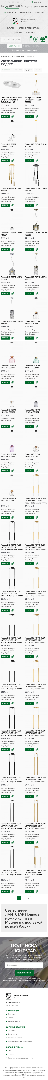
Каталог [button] (10, 28)
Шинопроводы (17, 50)
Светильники (14, 46)
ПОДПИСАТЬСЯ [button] (24, 973)
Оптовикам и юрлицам (30, 28)
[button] (12, 7)
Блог (9, 1051)
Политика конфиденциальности (20, 1058)
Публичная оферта (15, 1038)
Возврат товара (14, 1021)
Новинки (17, 32)
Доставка (11, 1014)
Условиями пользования (28, 980)
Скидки (10, 1054)
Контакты (30, 32)
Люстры (26, 46)
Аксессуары (32, 50)
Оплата (10, 1018)
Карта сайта (12, 1034)
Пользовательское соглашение (20, 1042)
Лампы (36, 46)
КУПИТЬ (5, 116)
